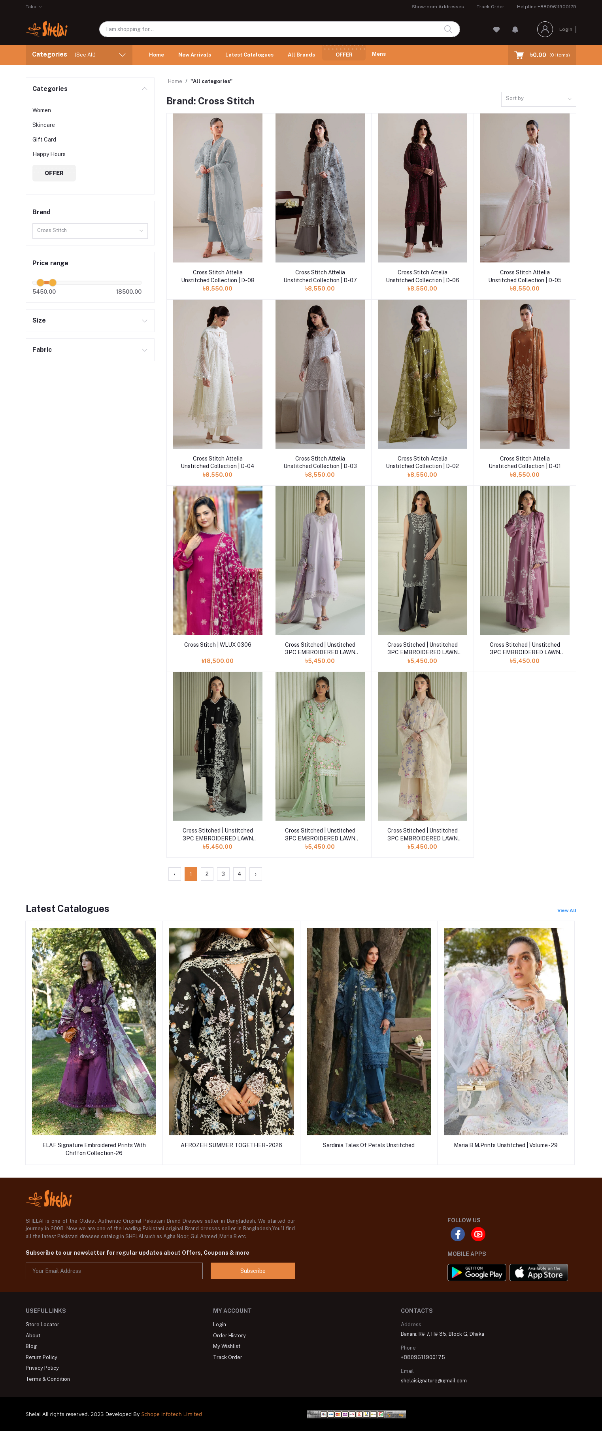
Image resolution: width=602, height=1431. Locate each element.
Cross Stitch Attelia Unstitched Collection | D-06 (422, 276)
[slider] (41, 283)
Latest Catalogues (249, 55)
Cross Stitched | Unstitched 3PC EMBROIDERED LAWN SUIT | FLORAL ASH (422, 649)
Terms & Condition (48, 1379)
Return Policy (41, 1357)
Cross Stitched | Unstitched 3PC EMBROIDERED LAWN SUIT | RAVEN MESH (218, 834)
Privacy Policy (42, 1368)
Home (156, 55)
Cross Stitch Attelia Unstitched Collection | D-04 (218, 462)
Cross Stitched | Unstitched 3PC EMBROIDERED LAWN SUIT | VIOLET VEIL (320, 649)
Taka (31, 6)
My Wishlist (226, 1346)
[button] (515, 29)
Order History (229, 1335)
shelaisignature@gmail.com (434, 1381)
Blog (31, 1346)
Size (39, 320)
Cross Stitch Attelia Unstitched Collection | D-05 (525, 276)
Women (41, 110)
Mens (379, 54)
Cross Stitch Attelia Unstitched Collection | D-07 (320, 276)
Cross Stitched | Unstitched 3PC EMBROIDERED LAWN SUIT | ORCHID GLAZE (525, 649)
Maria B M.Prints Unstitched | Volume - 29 (506, 1145)
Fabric (42, 349)
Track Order (490, 6)
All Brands (301, 55)
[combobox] (90, 231)
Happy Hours (49, 154)
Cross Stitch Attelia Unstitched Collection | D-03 (320, 462)
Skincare (43, 125)
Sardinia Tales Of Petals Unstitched (369, 1145)
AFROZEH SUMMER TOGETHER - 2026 (231, 1145)
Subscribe (253, 1271)
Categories (50, 89)
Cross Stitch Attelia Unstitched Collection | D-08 (218, 276)
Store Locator (42, 1324)
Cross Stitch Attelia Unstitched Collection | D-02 (422, 462)
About (33, 1335)
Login (565, 29)
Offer (344, 55)
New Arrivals (194, 55)
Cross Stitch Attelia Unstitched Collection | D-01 (525, 462)
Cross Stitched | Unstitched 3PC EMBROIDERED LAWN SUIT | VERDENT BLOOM (320, 834)
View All (566, 910)
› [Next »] (256, 874)
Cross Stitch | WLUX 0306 (217, 645)
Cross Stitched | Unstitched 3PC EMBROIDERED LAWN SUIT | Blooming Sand (422, 834)
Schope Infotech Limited (172, 1413)
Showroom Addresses (438, 6)
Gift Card (44, 139)
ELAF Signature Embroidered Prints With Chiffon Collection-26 (94, 1149)
